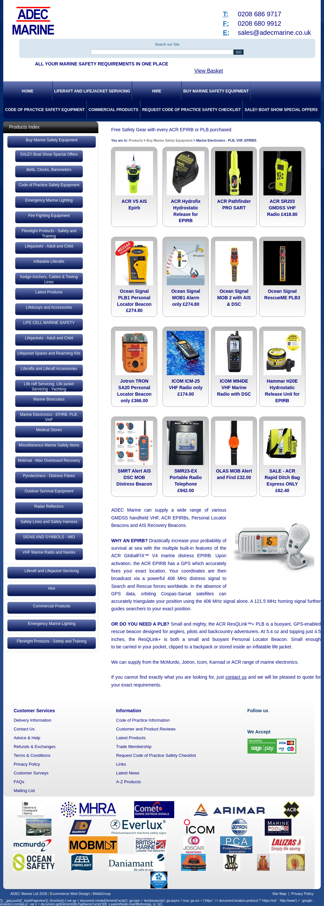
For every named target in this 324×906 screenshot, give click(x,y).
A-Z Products (128, 781)
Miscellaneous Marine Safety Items (49, 445)
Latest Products (49, 292)
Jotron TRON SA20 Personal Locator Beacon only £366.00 (134, 390)
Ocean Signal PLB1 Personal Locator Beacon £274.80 (134, 301)
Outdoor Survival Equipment (48, 491)
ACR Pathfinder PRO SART (234, 204)
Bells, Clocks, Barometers (49, 169)
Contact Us (24, 729)
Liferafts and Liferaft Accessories (49, 368)
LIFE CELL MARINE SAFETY (49, 322)
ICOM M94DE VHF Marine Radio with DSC (234, 387)
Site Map (279, 894)
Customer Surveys (31, 773)
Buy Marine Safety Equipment (216, 91)
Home (28, 91)
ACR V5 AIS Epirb (134, 204)
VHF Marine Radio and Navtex (49, 552)
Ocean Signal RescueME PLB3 (282, 294)
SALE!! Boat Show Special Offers (281, 109)
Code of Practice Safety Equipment (45, 109)
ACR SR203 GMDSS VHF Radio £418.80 (282, 208)
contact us (236, 677)
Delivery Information (32, 720)
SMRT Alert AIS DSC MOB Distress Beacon (134, 477)
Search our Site (167, 44)
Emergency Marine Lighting (49, 200)
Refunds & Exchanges (35, 746)
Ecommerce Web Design (70, 894)
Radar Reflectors (48, 506)
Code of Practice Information (143, 720)
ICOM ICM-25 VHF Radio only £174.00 (186, 387)
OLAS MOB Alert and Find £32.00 (234, 474)
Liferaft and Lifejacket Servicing (92, 91)
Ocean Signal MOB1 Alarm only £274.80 (185, 298)
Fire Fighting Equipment (49, 215)
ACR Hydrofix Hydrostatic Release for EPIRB (186, 211)
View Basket (208, 71)
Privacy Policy (27, 764)
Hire (157, 91)
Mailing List (24, 790)
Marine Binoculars (48, 399)
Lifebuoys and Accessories (49, 307)
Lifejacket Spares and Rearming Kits (48, 353)
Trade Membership (134, 746)
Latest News (128, 773)
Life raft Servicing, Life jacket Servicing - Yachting (49, 386)
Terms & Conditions (32, 755)
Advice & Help (27, 737)
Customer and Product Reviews (146, 729)
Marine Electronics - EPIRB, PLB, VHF (49, 417)
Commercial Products (113, 109)
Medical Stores (49, 430)
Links (121, 764)
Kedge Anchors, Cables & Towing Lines (49, 279)
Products (136, 140)
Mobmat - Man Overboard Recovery (49, 460)
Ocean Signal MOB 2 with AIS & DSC (234, 298)
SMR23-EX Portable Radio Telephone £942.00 (186, 480)
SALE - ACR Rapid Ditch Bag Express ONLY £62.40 (282, 480)
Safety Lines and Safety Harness (49, 521)
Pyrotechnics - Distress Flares (49, 476)
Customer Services (34, 710)
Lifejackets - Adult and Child (49, 246)
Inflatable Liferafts (49, 261)
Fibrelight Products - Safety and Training (48, 233)
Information (128, 710)
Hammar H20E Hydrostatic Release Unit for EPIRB (282, 390)
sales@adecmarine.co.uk (274, 32)
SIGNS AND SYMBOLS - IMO (49, 537)
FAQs (19, 781)
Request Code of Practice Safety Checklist (191, 109)
